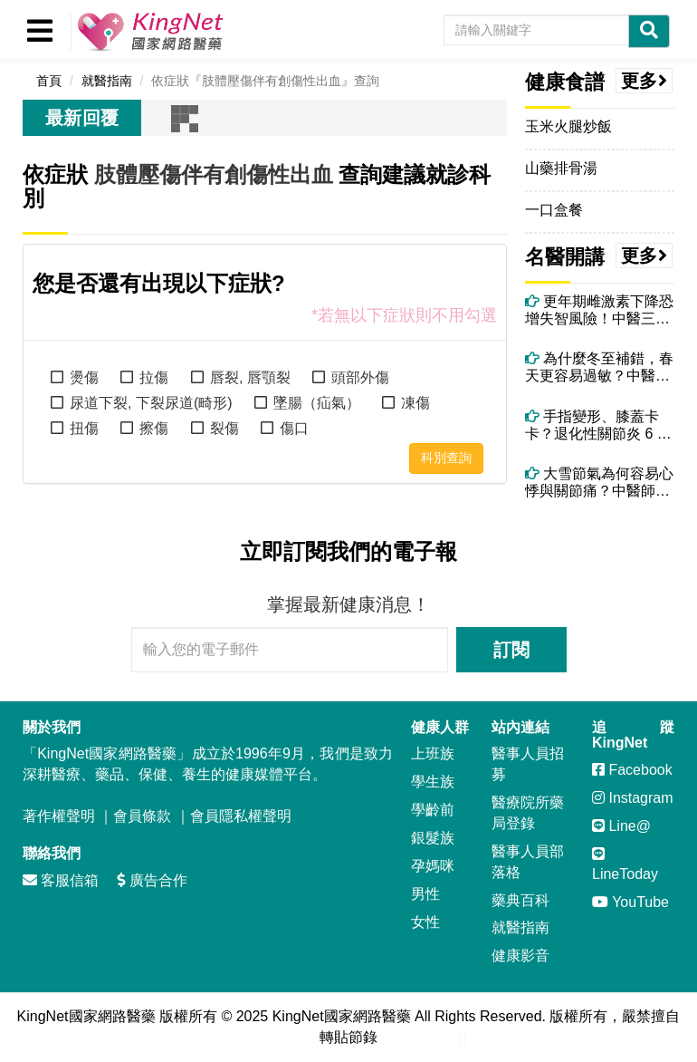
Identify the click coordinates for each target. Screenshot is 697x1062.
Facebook (632, 769)
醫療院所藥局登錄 (528, 813)
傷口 (294, 428)
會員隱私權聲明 (240, 816)
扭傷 (84, 428)
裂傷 (224, 428)
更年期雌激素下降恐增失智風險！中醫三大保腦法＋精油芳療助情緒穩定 (599, 310)
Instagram (632, 798)
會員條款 (142, 816)
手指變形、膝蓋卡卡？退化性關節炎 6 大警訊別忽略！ (598, 425)
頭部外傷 (360, 377)
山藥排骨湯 (561, 168)
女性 (425, 922)
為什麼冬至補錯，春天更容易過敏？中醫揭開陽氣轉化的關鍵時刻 (599, 367)
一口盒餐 (554, 209)
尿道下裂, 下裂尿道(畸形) (151, 402)
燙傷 (84, 377)
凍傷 (415, 402)
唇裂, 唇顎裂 (250, 377)
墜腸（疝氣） (316, 402)
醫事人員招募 (528, 764)
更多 (644, 81)
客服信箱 (61, 880)
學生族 (432, 781)
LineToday (625, 864)
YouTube (630, 902)
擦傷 (153, 428)
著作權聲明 (59, 816)
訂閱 (511, 650)
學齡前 (432, 809)
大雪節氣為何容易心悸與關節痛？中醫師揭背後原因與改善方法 (599, 482)
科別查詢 (446, 457)
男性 (425, 894)
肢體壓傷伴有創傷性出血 (213, 174)
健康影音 (520, 955)
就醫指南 (520, 927)
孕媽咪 (432, 866)
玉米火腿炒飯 (568, 126)
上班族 (432, 753)
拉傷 (153, 377)
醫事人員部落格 (528, 862)
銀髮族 (432, 837)
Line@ (621, 826)
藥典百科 (520, 900)
